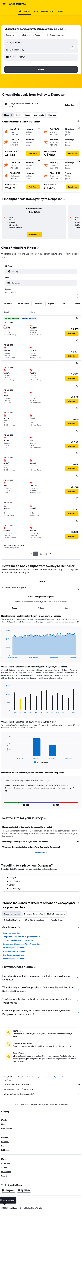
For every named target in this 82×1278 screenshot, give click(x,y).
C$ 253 (58, 28)
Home (16, 1104)
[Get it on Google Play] (8, 1190)
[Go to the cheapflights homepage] (18, 4)
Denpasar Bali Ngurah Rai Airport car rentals (21, 936)
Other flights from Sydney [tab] (35, 920)
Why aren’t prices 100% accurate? (42, 1093)
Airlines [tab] (41, 608)
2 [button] (41, 554)
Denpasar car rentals (11, 933)
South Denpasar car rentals (14, 948)
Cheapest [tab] (8, 115)
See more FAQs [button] (41, 852)
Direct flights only (57, 35)
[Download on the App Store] (24, 1190)
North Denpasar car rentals (14, 959)
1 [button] (35, 554)
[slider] (77, 296)
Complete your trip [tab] (12, 914)
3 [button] (46, 554)
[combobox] (11, 35)
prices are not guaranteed (54, 1077)
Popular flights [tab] (57, 920)
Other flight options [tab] (12, 920)
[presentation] (65, 28)
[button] (4, 4)
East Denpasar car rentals (13, 955)
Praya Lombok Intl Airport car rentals (18, 940)
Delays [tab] (67, 608)
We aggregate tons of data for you (42, 1089)
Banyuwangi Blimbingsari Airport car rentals (21, 944)
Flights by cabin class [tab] (56, 914)
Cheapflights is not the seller (42, 1084)
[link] (34, 234)
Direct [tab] (27, 115)
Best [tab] (18, 115)
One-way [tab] (52, 115)
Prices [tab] (14, 608)
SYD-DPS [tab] (41, 581)
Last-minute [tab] (39, 115)
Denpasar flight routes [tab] (33, 914)
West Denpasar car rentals (14, 951)
